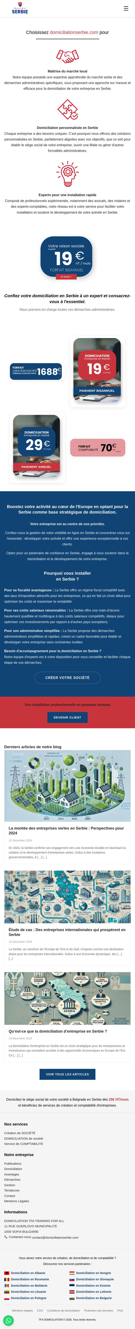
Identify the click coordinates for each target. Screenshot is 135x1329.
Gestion (9, 1185)
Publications (12, 1163)
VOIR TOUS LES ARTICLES (67, 1074)
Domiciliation (13, 1169)
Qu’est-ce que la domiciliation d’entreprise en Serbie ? (58, 1031)
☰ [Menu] (126, 8)
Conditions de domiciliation (63, 1310)
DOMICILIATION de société (23, 1138)
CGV (40, 1310)
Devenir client (67, 717)
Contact (9, 1196)
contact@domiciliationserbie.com (55, 1237)
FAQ (120, 1310)
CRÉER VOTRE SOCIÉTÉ (67, 678)
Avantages (11, 1174)
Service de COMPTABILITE (23, 1144)
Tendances (12, 1190)
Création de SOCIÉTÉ (20, 1133)
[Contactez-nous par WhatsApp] (8, 1320)
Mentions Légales (16, 1201)
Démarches (12, 1179)
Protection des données (98, 1310)
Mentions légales (22, 1310)
